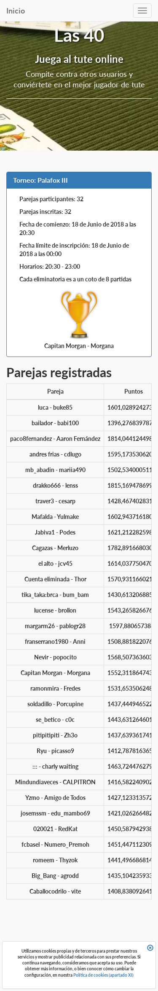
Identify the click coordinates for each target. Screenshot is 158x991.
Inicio (15, 10)
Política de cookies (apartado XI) (103, 974)
